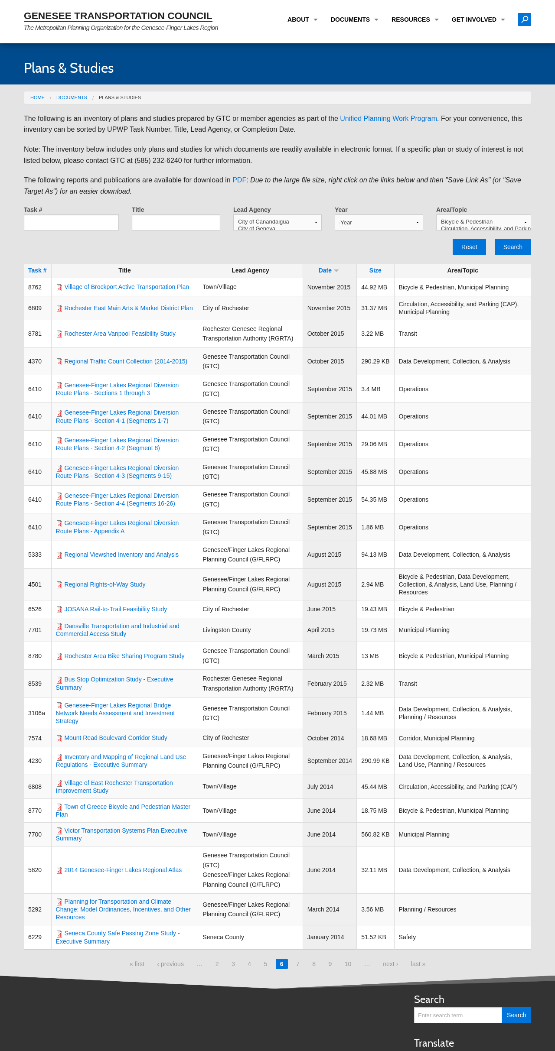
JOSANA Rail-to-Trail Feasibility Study (115, 609)
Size (375, 270)
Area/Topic (451, 209)
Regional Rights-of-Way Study (104, 584)
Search (512, 246)
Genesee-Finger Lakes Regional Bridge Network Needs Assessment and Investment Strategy (115, 713)
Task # (33, 209)
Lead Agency (252, 209)
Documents (350, 19)
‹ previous (170, 963)
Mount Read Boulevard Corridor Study (115, 737)
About (298, 19)
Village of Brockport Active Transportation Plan (126, 286)
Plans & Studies (120, 97)
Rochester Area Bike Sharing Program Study (124, 655)
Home (37, 97)
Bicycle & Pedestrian (483, 221)
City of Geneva (277, 228)
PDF (239, 180)
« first (137, 963)
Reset (469, 246)
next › (390, 963)
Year (341, 209)
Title (138, 209)
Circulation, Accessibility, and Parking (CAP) (483, 228)
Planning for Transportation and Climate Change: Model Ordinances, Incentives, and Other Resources (123, 909)
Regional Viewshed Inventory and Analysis (121, 554)
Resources (411, 19)
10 (348, 963)
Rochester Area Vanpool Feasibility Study (120, 333)
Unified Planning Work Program (388, 118)
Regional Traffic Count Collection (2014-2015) (125, 361)
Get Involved (474, 19)
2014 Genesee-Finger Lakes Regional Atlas (123, 869)
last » (418, 963)
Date (329, 270)
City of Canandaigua (277, 221)
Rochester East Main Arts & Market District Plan (128, 308)
